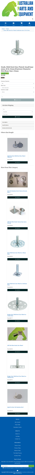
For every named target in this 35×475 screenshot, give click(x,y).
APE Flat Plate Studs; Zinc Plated (15, 345)
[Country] (17, 112)
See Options (17, 162)
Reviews (7, 128)
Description (4, 122)
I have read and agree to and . (17, 467)
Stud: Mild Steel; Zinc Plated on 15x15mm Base (17, 284)
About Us (17, 433)
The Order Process (17, 453)
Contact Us (17, 438)
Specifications (5, 125)
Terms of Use (18, 445)
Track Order (17, 424)
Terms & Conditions (19, 467)
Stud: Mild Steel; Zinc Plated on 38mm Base (16, 253)
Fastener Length (4, 89)
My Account (17, 422)
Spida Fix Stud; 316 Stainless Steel (15, 407)
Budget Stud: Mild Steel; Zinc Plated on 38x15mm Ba (16, 377)
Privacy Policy (17, 448)
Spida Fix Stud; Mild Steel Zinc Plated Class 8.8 (16, 156)
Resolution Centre (17, 427)
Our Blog (17, 436)
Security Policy (17, 455)
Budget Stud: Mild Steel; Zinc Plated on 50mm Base (16, 315)
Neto (33, 472)
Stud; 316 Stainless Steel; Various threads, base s (17, 191)
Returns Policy (17, 450)
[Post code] (17, 114)
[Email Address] (15, 466)
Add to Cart (17, 100)
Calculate (17, 116)
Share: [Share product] (4, 73)
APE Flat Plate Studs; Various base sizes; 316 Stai (17, 222)
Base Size (3, 85)
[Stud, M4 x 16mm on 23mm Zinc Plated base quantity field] (17, 96)
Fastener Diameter (5, 81)
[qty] (17, 109)
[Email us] (17, 470)
